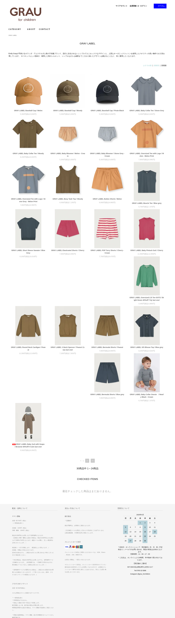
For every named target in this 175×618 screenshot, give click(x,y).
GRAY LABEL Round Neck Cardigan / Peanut (67, 301)
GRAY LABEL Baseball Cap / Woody (67, 111)
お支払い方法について (17, 591)
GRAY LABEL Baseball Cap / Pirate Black (107, 111)
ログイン (143, 6)
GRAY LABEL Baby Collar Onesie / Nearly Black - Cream (107, 351)
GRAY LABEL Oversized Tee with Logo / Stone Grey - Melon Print (28, 200)
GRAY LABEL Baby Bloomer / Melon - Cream (68, 154)
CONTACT (44, 29)
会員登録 (133, 6)
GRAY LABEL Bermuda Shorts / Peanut (146, 300)
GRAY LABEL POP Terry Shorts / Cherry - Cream (107, 251)
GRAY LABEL (13, 35)
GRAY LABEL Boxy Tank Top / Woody (68, 199)
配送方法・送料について (18, 594)
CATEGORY (16, 29)
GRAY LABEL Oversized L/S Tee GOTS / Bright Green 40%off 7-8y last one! (28, 301)
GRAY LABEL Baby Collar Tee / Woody (28, 153)
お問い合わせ (14, 604)
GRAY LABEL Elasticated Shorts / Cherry (67, 250)
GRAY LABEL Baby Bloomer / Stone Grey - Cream (107, 154)
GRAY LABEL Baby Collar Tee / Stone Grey (146, 111)
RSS (64, 597)
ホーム (12, 587)
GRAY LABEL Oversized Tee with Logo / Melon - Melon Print (147, 154)
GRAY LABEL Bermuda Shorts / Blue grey (68, 350)
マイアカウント (121, 6)
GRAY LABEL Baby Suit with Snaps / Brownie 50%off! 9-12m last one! (147, 351)
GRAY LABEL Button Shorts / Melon (107, 199)
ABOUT (31, 29)
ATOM (69, 597)
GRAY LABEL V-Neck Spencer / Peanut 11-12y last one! (107, 301)
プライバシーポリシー (17, 601)
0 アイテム (160, 6)
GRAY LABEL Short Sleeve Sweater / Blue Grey (28, 251)
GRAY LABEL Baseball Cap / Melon (28, 111)
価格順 (156, 65)
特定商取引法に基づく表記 (19, 597)
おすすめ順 (147, 65)
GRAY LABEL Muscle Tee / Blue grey (147, 203)
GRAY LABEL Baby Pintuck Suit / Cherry (146, 250)
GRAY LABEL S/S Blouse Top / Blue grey (28, 350)
